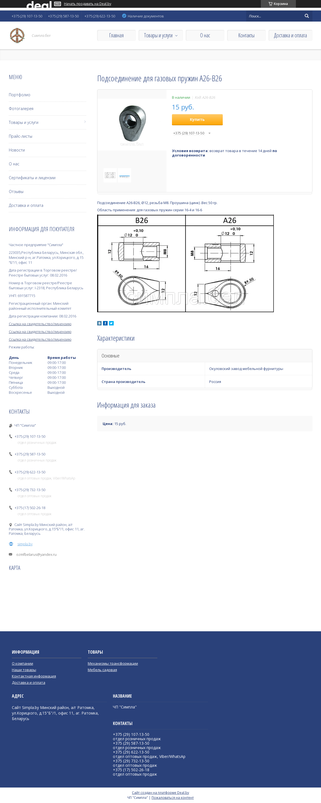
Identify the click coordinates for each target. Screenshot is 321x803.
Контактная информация (34, 676)
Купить (197, 119)
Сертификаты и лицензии (32, 177)
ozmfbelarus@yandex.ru (36, 554)
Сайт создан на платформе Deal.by (160, 792)
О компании (22, 663)
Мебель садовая (102, 669)
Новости (17, 150)
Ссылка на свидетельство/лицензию (40, 323)
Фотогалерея (21, 108)
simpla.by (25, 544)
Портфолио (19, 94)
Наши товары (24, 669)
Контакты (246, 35)
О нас (205, 35)
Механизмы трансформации (113, 663)
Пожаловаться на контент (173, 797)
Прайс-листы (20, 136)
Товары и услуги (158, 35)
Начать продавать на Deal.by (87, 4)
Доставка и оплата (290, 35)
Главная (116, 35)
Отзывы (16, 191)
